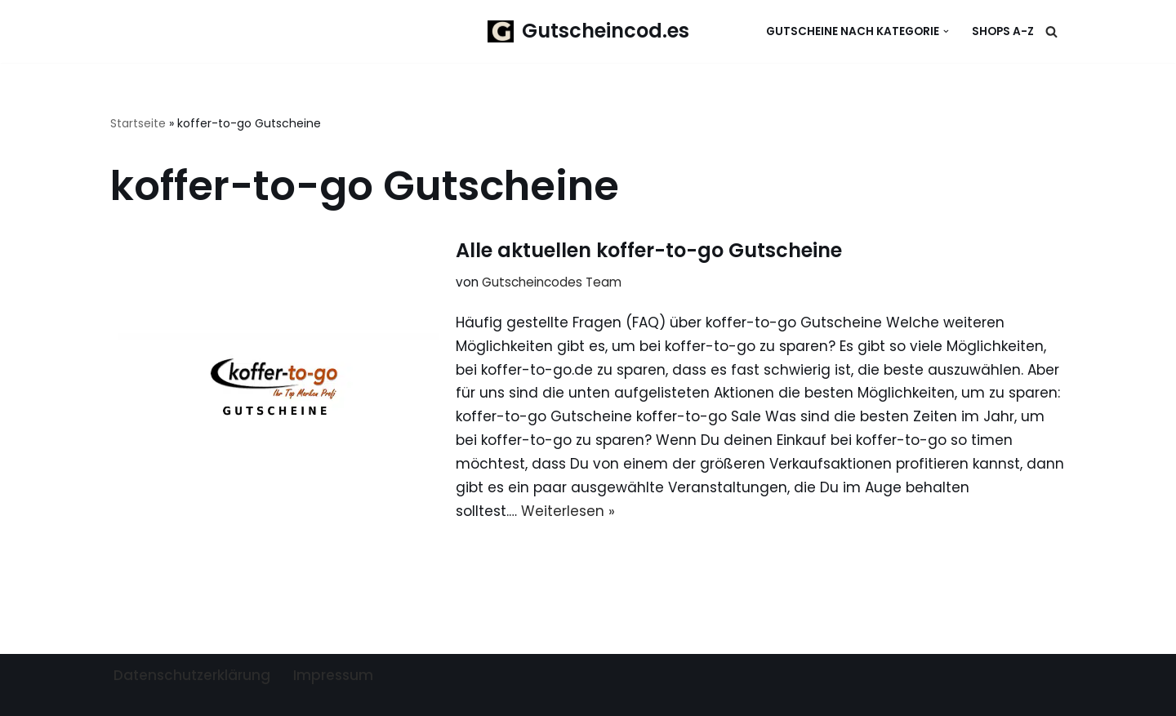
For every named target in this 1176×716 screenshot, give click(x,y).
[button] (946, 31)
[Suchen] (1051, 31)
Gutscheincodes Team (551, 282)
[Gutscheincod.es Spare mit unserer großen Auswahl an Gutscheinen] (588, 31)
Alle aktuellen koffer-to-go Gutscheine (649, 250)
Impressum (333, 675)
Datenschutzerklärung (192, 675)
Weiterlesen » (568, 511)
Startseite (138, 123)
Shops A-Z (1003, 31)
